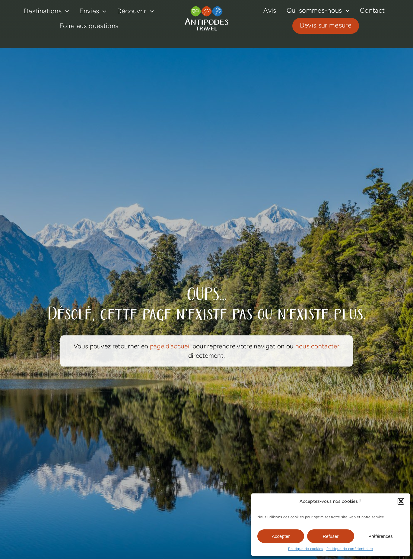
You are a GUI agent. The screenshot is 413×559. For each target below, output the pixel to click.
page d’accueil (170, 346)
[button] (401, 501)
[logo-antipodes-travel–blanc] (206, 8)
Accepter (281, 536)
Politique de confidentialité (349, 549)
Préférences (380, 536)
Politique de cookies (305, 549)
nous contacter (317, 346)
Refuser (331, 536)
